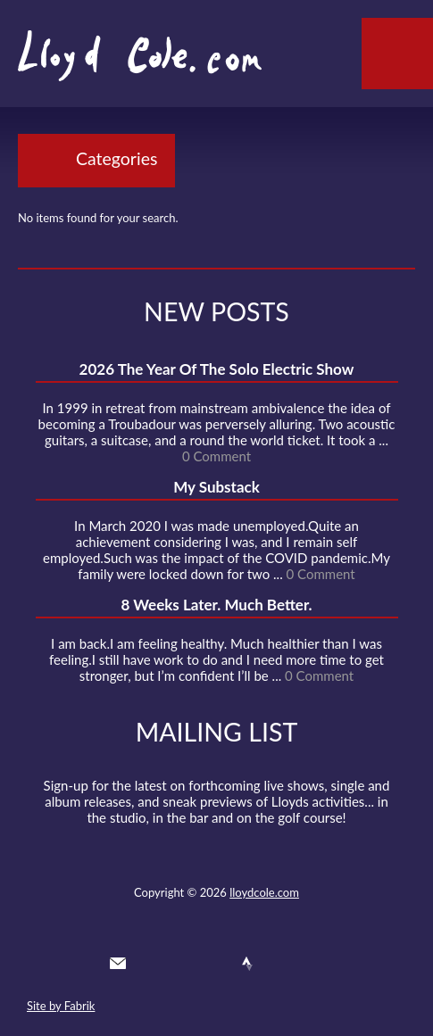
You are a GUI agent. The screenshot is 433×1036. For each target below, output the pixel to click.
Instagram (280, 964)
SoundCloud (215, 964)
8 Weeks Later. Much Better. (216, 604)
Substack (312, 964)
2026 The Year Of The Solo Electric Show (216, 369)
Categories (116, 158)
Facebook (183, 964)
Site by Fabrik (61, 1006)
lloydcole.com (264, 892)
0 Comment (216, 456)
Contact (118, 964)
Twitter (150, 964)
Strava (247, 964)
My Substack (216, 486)
